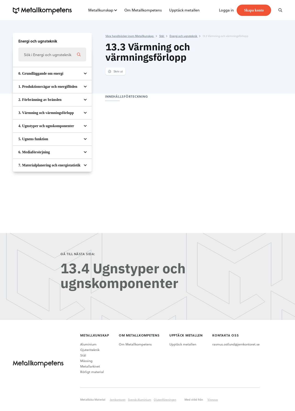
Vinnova (212, 399)
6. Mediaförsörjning (34, 152)
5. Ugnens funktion (33, 139)
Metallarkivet (90, 366)
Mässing (86, 360)
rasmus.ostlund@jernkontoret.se (236, 344)
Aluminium (88, 344)
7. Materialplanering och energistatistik (49, 165)
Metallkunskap (100, 10)
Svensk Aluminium (139, 399)
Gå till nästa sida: (77, 253)
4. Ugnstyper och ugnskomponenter (46, 126)
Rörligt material (92, 371)
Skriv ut (115, 71)
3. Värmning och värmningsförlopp (46, 113)
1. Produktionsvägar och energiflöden (47, 86)
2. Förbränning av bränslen (40, 100)
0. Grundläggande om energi (40, 73)
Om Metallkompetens (143, 10)
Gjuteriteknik (89, 349)
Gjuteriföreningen (165, 399)
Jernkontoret (117, 399)
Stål (83, 355)
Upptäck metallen (184, 10)
